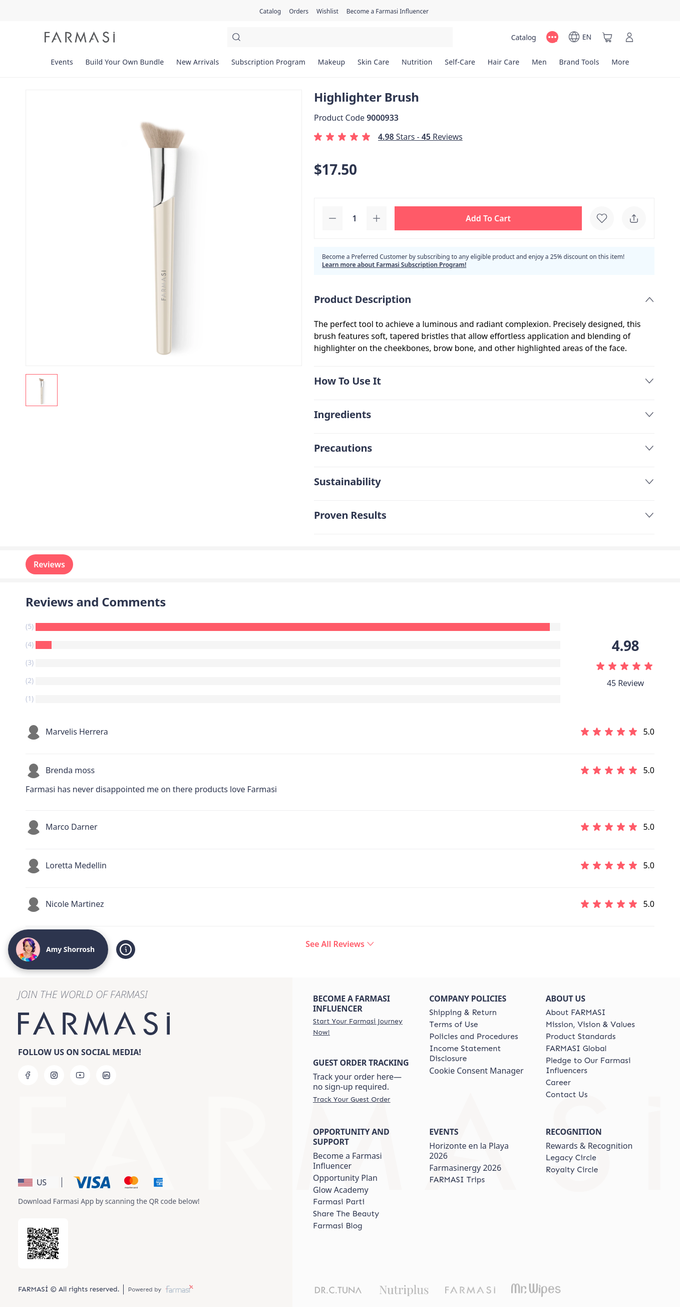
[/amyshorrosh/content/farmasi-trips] (457, 1180)
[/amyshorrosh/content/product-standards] (581, 1037)
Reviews (49, 564)
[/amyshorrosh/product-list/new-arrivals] (197, 65)
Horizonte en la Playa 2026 (469, 1151)
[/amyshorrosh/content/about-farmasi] (576, 1013)
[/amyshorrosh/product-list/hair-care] (503, 65)
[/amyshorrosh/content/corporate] (576, 1049)
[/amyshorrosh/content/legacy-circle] (571, 1158)
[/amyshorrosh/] (80, 37)
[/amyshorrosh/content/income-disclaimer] (478, 1054)
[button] (488, 218)
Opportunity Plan (345, 1178)
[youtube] (80, 1075)
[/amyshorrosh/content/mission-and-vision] (590, 1025)
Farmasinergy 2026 (465, 1168)
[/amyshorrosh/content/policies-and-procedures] (473, 1037)
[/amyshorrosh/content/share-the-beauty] (346, 1214)
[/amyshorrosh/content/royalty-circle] (572, 1170)
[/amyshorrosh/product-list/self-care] (460, 65)
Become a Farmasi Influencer (347, 1161)
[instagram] (54, 1075)
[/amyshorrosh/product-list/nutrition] (417, 65)
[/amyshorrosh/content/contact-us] (567, 1095)
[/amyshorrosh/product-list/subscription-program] (268, 65)
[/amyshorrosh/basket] (607, 37)
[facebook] (28, 1075)
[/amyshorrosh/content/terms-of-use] (453, 1025)
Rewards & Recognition (589, 1146)
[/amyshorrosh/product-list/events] (62, 65)
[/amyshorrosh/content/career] (558, 1083)
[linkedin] (106, 1075)
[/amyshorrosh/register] (298, 11)
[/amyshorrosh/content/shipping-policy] (463, 1013)
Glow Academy (341, 1190)
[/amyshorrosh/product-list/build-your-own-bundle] (124, 65)
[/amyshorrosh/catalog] (270, 11)
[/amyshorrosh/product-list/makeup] (331, 65)
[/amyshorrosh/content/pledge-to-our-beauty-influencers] (595, 1066)
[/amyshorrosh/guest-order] (351, 1099)
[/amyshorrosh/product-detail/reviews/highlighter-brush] (340, 944)
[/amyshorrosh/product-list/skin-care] (374, 65)
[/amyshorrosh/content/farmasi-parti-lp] (339, 1202)
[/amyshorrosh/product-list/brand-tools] (579, 65)
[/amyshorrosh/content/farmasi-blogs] (338, 1226)
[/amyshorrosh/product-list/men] (539, 65)
